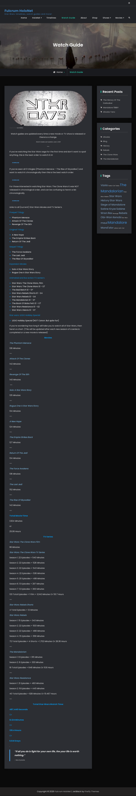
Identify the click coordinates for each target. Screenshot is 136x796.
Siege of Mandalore (113, 204)
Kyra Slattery (20, 128)
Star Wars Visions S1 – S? (23, 310)
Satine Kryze (108, 209)
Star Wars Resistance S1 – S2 (26, 307)
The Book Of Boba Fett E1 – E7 (26, 303)
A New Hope (18, 235)
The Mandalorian (110, 159)
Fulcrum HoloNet (18, 11)
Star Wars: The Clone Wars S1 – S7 (28, 286)
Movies (119, 18)
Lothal (116, 228)
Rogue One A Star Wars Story (26, 272)
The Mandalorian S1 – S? (23, 300)
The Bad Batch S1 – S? (22, 290)
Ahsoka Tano (109, 112)
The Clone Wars (110, 154)
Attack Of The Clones (22, 221)
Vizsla (104, 185)
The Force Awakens (21, 252)
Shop (94, 18)
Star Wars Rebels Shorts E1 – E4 (27, 293)
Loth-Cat (121, 228)
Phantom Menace (20, 218)
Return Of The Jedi (21, 241)
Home (24, 18)
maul (104, 223)
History (106, 145)
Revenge (115, 213)
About (84, 18)
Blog (105, 141)
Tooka (117, 186)
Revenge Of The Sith (22, 224)
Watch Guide (68, 18)
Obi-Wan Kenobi (111, 217)
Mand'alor (107, 227)
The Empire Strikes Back (24, 238)
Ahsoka (106, 137)
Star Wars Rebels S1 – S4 (24, 296)
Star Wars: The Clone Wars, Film (27, 283)
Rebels (106, 150)
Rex (110, 213)
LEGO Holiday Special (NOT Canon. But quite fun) (35, 320)
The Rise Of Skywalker (22, 259)
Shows (106, 18)
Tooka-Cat (111, 186)
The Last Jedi (18, 255)
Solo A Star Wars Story (23, 269)
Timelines (51, 18)
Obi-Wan (125, 218)
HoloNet (36, 18)
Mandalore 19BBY (111, 107)
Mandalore (117, 222)
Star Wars (116, 200)
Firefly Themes (92, 791)
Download (15, 163)
